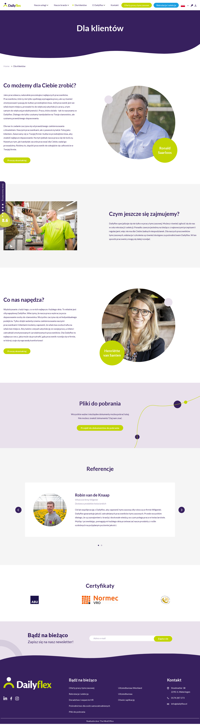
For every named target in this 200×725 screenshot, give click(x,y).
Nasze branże (61, 5)
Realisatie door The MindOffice (100, 722)
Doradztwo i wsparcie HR (81, 701)
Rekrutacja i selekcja (166, 5)
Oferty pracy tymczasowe (136, 5)
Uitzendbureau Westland (130, 689)
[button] (98, 546)
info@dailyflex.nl (179, 704)
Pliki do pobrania (77, 713)
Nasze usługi (41, 5)
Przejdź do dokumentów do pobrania (100, 429)
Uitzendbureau (125, 695)
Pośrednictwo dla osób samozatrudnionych (89, 707)
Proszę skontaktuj (17, 161)
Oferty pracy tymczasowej (81, 689)
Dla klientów (81, 5)
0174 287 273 (177, 699)
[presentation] (18, 511)
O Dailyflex (98, 5)
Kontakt (115, 5)
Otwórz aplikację (126, 701)
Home (6, 66)
